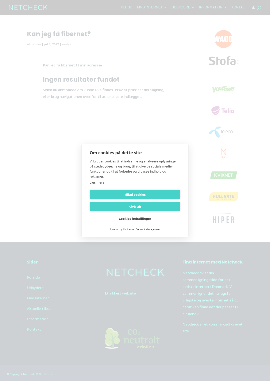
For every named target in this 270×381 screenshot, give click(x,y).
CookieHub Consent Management (141, 223)
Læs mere (97, 188)
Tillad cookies (111, 200)
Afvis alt (158, 200)
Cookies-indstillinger (135, 212)
